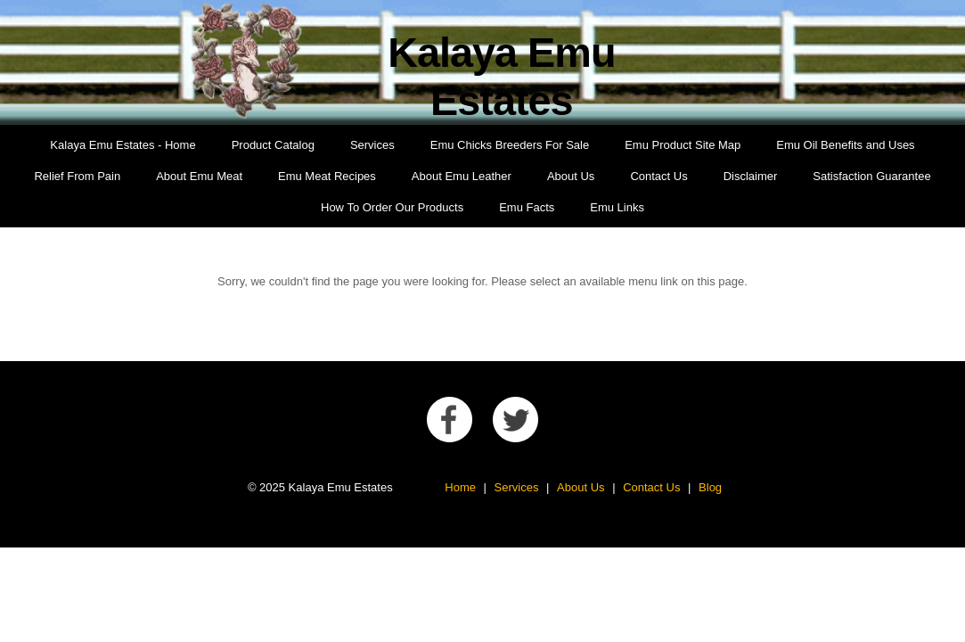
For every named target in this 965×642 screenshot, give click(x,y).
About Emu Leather (461, 176)
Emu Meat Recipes (327, 176)
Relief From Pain (77, 176)
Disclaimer (751, 176)
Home (460, 487)
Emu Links (617, 207)
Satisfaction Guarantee (871, 176)
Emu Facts (526, 207)
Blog (710, 487)
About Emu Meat (199, 176)
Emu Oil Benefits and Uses (845, 145)
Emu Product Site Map (682, 145)
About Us (570, 176)
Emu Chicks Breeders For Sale (509, 145)
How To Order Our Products (392, 207)
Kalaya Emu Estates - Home (122, 145)
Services (372, 145)
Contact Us (658, 176)
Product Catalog (273, 145)
